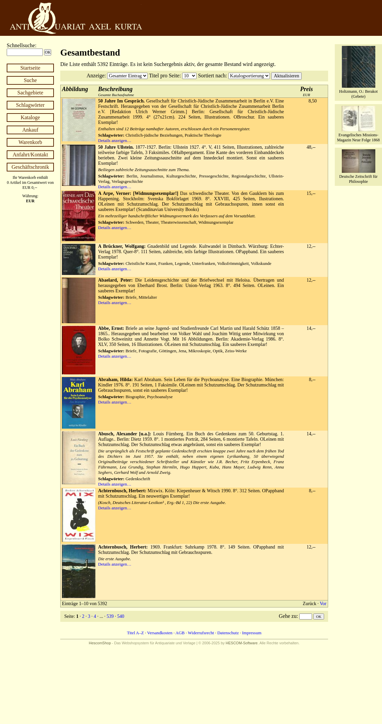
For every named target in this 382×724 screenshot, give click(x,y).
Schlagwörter (30, 105)
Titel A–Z (135, 632)
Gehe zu (288, 616)
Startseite (30, 68)
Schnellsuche (21, 45)
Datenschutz (228, 632)
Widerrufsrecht (201, 632)
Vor (323, 603)
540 (120, 616)
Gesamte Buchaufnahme (116, 91)
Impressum (251, 632)
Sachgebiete (30, 92)
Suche (30, 80)
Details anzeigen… (114, 140)
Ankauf (30, 130)
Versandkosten (159, 632)
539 (109, 616)
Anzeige (95, 75)
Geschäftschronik (30, 167)
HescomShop (100, 643)
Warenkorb (30, 142)
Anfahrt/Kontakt (30, 154)
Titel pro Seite (164, 75)
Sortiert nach (211, 75)
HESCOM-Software (241, 643)
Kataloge (30, 117)
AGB (179, 632)
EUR (306, 91)
